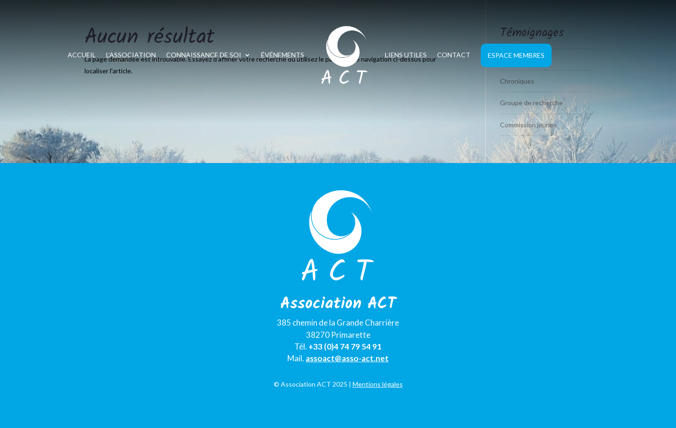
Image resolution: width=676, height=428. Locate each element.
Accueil (82, 55)
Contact (453, 55)
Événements (282, 55)
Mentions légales (378, 384)
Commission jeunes (528, 125)
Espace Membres (516, 55)
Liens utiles (406, 55)
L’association (131, 55)
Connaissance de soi (203, 55)
